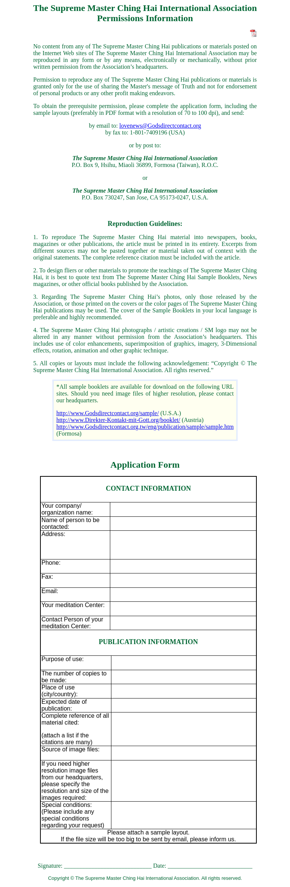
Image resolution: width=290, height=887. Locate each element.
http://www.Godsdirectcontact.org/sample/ (107, 413)
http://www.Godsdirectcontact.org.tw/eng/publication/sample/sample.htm (145, 426)
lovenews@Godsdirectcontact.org (160, 125)
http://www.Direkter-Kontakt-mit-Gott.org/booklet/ (118, 420)
